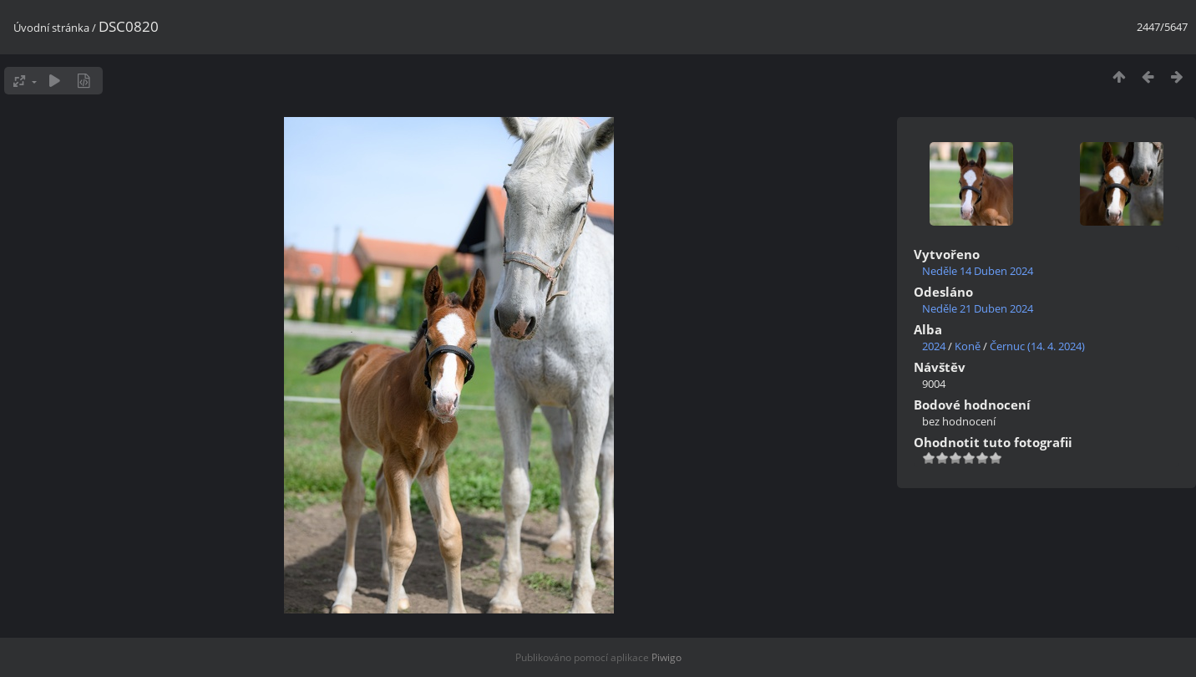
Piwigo (666, 657)
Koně (968, 346)
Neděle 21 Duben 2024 (977, 308)
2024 (933, 346)
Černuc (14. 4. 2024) (1037, 346)
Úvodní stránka (51, 27)
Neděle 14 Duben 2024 (977, 270)
